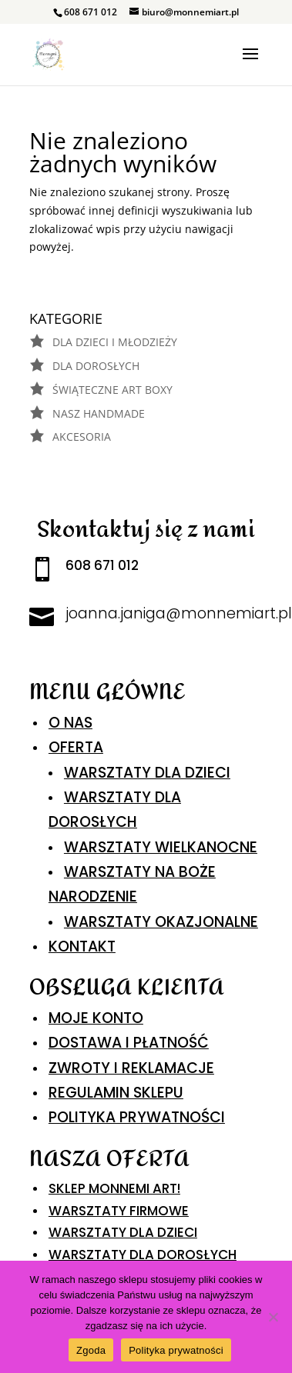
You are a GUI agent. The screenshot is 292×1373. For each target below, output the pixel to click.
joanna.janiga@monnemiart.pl (178, 613)
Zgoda (91, 1350)
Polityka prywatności (176, 1350)
